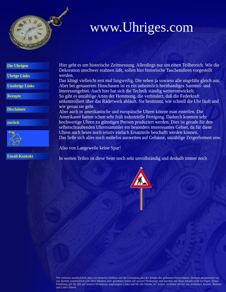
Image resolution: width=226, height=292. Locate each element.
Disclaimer (16, 109)
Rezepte (14, 96)
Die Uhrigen (17, 66)
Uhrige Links (18, 76)
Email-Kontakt (20, 156)
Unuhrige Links (21, 86)
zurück (13, 122)
